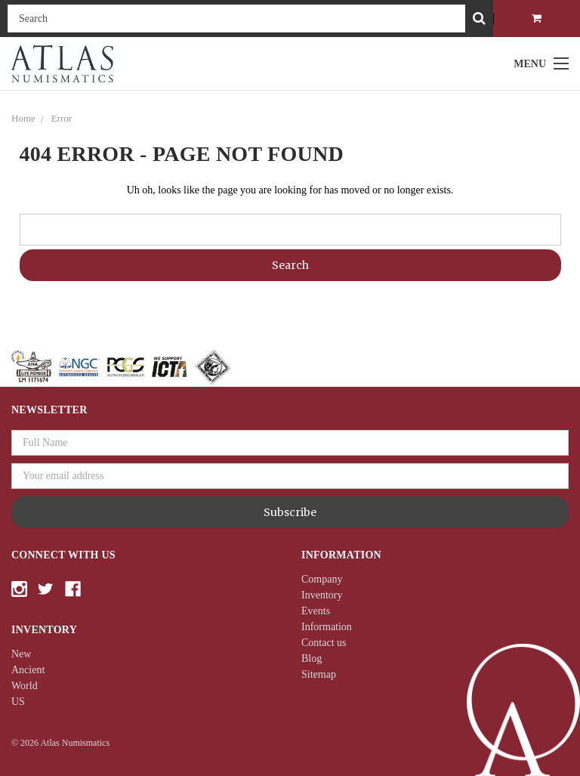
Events (315, 611)
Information (326, 626)
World (24, 685)
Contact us (324, 642)
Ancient (28, 670)
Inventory (321, 595)
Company (321, 579)
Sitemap (318, 674)
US (18, 701)
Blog (311, 658)
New (21, 654)
